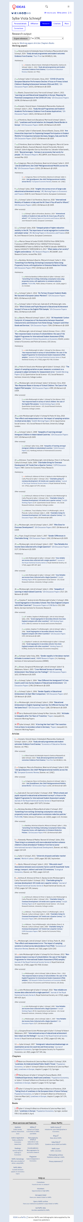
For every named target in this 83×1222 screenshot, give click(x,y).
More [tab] (67, 24)
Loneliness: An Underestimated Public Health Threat (35, 1064)
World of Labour (27, 858)
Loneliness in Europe (26, 1069)
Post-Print (38, 56)
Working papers (26, 43)
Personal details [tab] (20, 24)
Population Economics (60, 1078)
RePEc (24, 1217)
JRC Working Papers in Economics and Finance (43, 218)
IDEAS (15, 1217)
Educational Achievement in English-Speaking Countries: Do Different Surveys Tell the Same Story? (41, 704)
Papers (51, 716)
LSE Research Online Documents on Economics (40, 339)
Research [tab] (45, 24)
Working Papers (55, 646)
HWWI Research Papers (45, 658)
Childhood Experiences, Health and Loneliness (32, 1078)
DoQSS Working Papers (48, 404)
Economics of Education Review (54, 744)
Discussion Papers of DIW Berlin (45, 605)
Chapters (44, 43)
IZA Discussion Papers (60, 98)
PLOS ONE (31, 283)
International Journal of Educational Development (34, 847)
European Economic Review (41, 182)
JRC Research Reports (29, 155)
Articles (37, 43)
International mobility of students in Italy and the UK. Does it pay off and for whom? (43, 216)
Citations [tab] (57, 24)
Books (51, 43)
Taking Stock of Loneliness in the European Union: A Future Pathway (41, 1091)
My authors (62, 13)
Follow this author (51, 13)
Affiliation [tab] (34, 24)
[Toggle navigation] (46, 7)
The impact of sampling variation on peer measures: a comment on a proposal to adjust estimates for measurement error (42, 369)
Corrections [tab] (18, 28)
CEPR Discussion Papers (30, 931)
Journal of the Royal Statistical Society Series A (45, 357)
